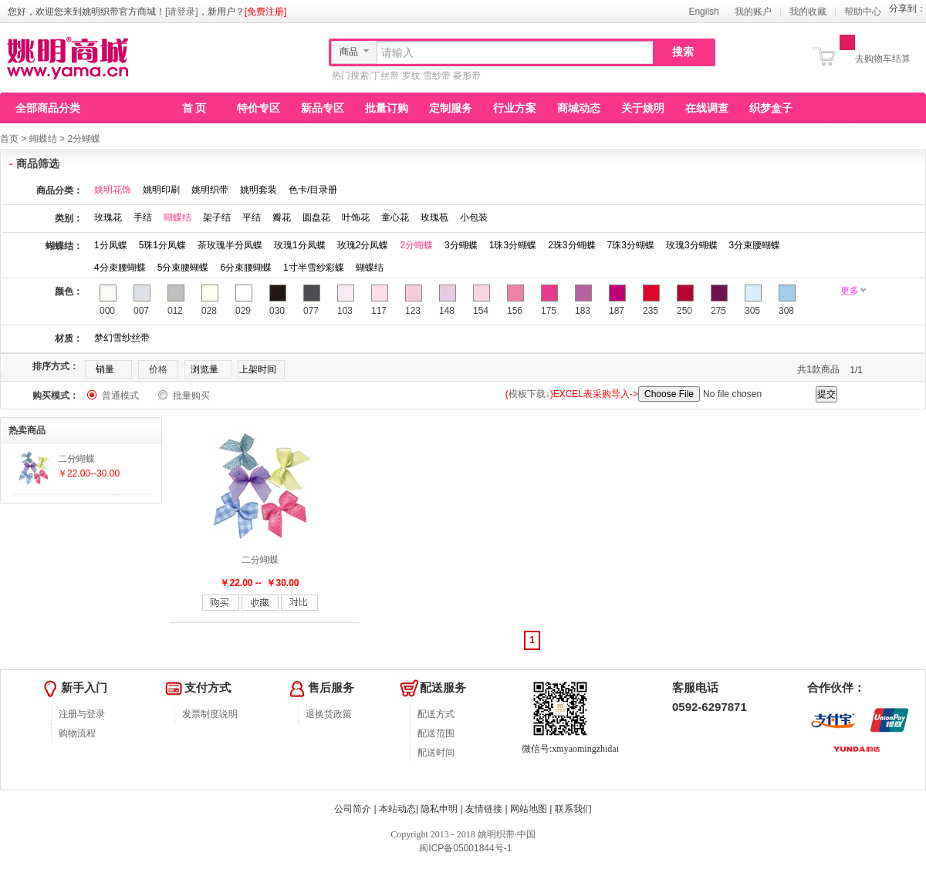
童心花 (395, 217)
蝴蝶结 (43, 138)
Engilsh (703, 11)
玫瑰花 (108, 217)
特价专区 (258, 108)
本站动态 (397, 808)
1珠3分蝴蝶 (512, 245)
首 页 (194, 108)
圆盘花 (316, 217)
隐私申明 (439, 808)
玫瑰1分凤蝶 (300, 245)
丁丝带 (385, 75)
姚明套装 (258, 189)
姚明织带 (209, 189)
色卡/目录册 (313, 189)
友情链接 (483, 808)
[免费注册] (266, 11)
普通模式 (120, 395)
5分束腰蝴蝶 (183, 267)
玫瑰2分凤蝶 (363, 245)
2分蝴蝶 (83, 138)
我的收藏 (807, 11)
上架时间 (257, 369)
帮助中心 (862, 11)
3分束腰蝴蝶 (755, 245)
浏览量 (204, 369)
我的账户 (753, 11)
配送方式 (436, 714)
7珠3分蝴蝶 (630, 245)
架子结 (217, 217)
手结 (142, 217)
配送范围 (436, 733)
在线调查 (706, 108)
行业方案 (514, 108)
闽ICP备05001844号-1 (464, 848)
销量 (105, 369)
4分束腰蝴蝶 (120, 267)
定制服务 (450, 108)
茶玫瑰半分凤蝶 (230, 245)
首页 (9, 138)
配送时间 (436, 752)
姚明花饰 (112, 189)
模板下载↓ (529, 394)
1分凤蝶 (110, 245)
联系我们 (573, 808)
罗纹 (411, 75)
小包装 (474, 217)
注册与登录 (82, 714)
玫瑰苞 (434, 217)
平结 (251, 217)
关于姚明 (642, 108)
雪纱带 (437, 75)
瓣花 (281, 217)
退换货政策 (329, 714)
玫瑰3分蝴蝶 (692, 245)
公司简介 (352, 808)
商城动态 (578, 108)
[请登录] (181, 11)
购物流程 (77, 733)
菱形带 (467, 75)
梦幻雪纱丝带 (122, 337)
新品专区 (322, 108)
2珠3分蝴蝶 (571, 245)
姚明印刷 (161, 189)
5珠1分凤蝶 (162, 245)
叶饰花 (356, 217)
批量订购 (386, 108)
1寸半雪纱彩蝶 (313, 267)
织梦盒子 (771, 108)
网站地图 (528, 808)
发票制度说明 (210, 714)
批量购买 (191, 395)
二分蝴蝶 (260, 559)
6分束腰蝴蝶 (246, 267)
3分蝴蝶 (461, 245)
